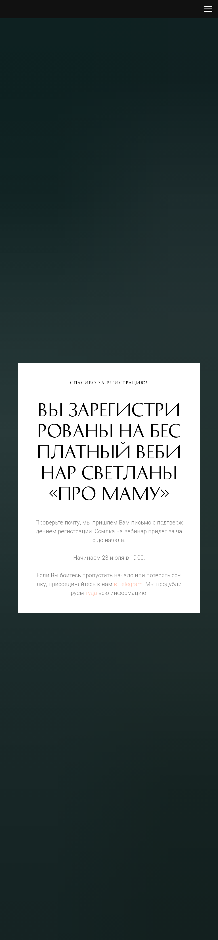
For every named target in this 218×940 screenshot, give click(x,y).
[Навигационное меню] (208, 9)
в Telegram (128, 584)
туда (91, 592)
